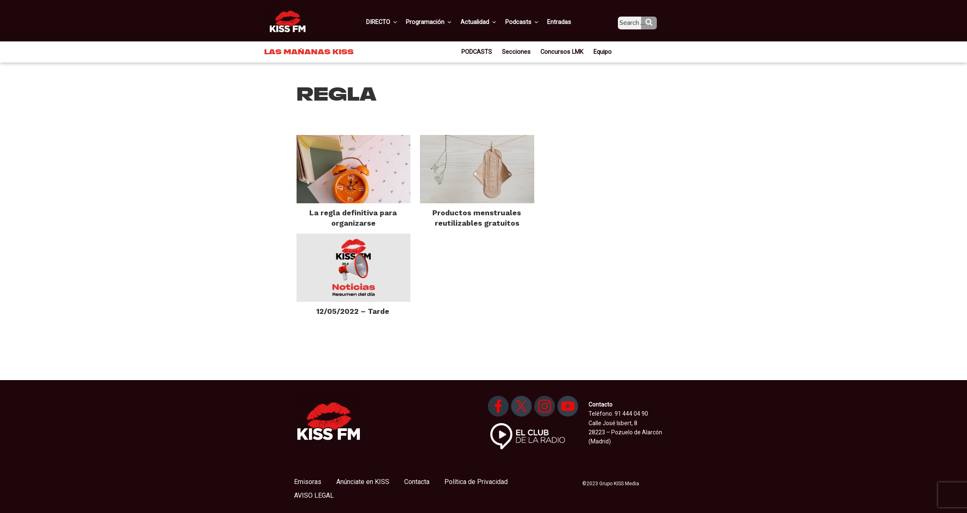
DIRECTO (395, 22)
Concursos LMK (561, 51)
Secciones (518, 51)
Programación (440, 22)
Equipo (600, 51)
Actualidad (489, 22)
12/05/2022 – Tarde (352, 311)
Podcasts (530, 22)
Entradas (566, 22)
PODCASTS (480, 51)
